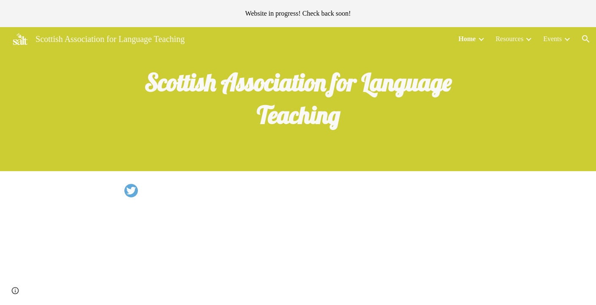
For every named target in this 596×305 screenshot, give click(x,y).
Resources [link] (510, 38)
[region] (298, 13)
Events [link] (552, 38)
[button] (586, 39)
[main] (298, 99)
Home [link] (467, 38)
